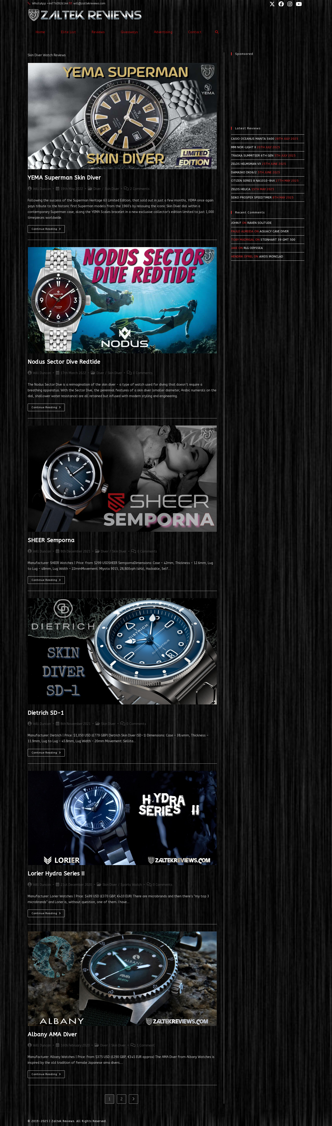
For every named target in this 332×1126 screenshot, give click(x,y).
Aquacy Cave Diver (274, 231)
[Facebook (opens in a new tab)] (280, 4)
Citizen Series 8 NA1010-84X (253, 180)
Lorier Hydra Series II (56, 873)
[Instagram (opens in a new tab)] (289, 4)
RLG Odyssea (253, 248)
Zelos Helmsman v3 (246, 164)
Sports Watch (131, 885)
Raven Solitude (259, 223)
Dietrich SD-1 (46, 713)
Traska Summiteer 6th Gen (252, 155)
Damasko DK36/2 (244, 172)
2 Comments (140, 189)
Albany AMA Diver (52, 1034)
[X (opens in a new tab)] (271, 4)
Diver (97, 189)
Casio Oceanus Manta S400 (252, 138)
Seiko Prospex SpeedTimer (251, 197)
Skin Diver (112, 189)
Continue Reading (48, 230)
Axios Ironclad (271, 256)
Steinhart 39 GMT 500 (278, 239)
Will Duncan (42, 189)
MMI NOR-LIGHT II (243, 147)
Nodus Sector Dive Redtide (64, 362)
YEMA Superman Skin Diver (64, 177)
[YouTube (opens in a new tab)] (297, 4)
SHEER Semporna (51, 540)
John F (236, 223)
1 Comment (146, 1045)
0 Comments (143, 373)
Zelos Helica (240, 189)
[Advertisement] (267, 89)
